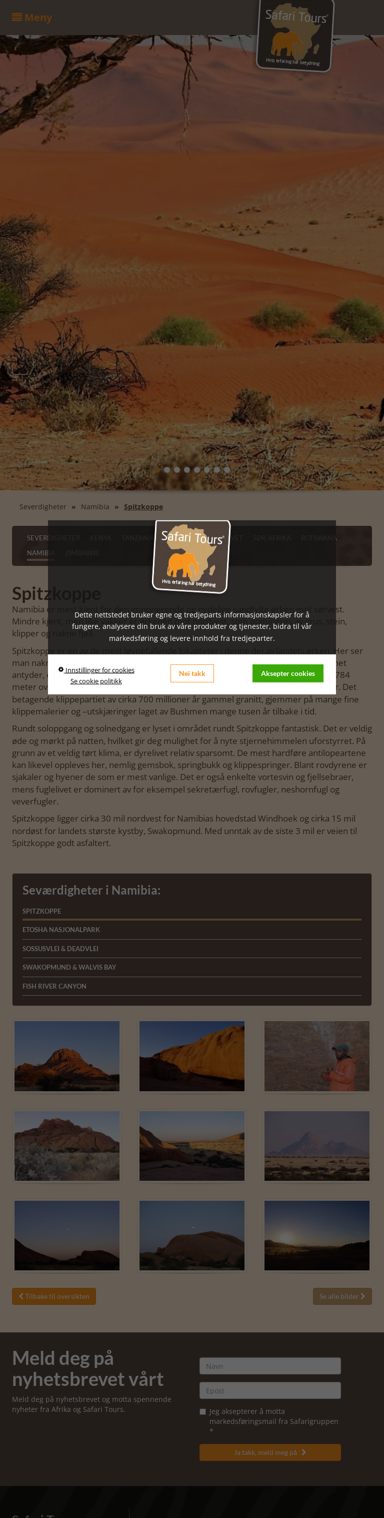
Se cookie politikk (96, 680)
